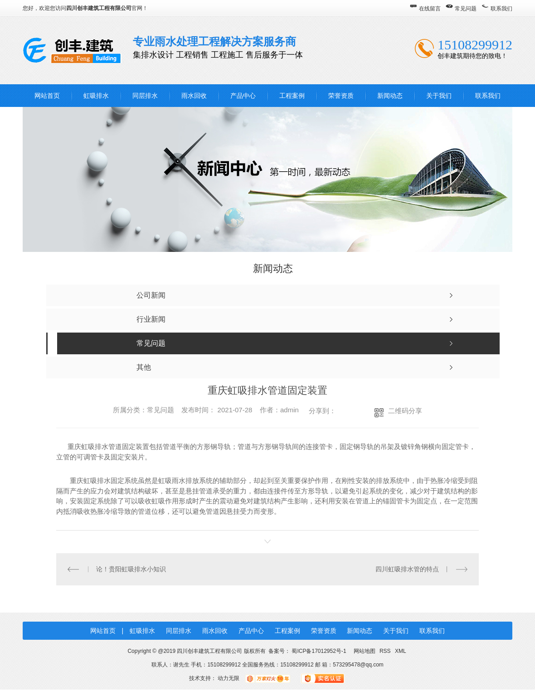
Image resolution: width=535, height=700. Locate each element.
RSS (385, 651)
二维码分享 (405, 411)
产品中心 (243, 95)
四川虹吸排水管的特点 (407, 569)
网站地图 (364, 651)
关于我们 (439, 95)
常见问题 (466, 8)
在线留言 (430, 8)
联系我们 (501, 8)
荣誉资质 (341, 95)
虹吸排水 (96, 95)
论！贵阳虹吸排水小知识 (131, 569)
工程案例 (292, 95)
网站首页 (47, 95)
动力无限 (228, 678)
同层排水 (145, 95)
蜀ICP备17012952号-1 (319, 651)
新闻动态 (390, 95)
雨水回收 (194, 95)
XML (400, 651)
